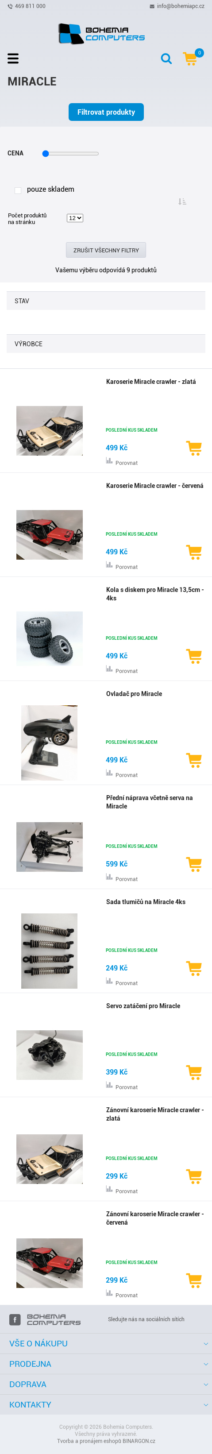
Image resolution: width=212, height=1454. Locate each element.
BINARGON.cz (139, 1441)
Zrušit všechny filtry (106, 250)
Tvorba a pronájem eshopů (89, 1441)
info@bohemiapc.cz (180, 5)
